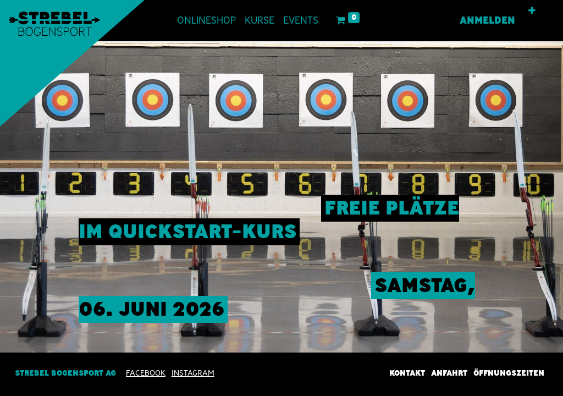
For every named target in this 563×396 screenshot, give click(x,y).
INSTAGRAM (193, 373)
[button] (532, 11)
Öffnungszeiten (508, 373)
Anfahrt (449, 373)
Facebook (145, 373)
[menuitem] (206, 20)
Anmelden (487, 20)
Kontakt (407, 373)
